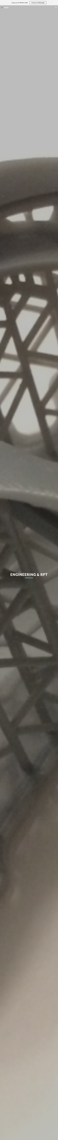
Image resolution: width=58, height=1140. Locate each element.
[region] (29, 2)
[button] (2, 7)
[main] (29, 575)
